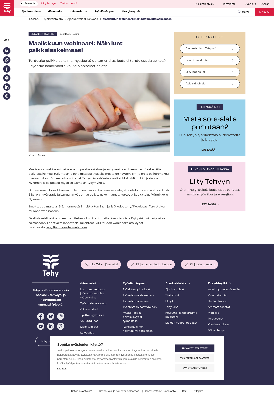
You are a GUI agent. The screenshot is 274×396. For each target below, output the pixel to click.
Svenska (250, 4)
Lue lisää (208, 150)
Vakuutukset (89, 321)
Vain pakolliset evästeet (195, 358)
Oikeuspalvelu (89, 309)
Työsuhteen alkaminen (138, 295)
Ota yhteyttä (218, 283)
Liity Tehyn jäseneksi (104, 264)
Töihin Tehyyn (217, 330)
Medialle (213, 313)
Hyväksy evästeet (195, 348)
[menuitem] (253, 4)
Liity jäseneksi (195, 72)
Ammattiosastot (219, 307)
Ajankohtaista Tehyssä (201, 48)
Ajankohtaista (53, 19)
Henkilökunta (217, 301)
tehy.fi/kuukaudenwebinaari (66, 227)
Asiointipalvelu (204, 4)
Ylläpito (198, 391)
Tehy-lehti (229, 4)
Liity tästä (208, 204)
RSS (185, 391)
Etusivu (34, 19)
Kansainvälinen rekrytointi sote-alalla (138, 329)
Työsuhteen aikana (136, 301)
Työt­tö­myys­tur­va (92, 315)
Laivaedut (87, 332)
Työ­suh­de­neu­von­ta (93, 303)
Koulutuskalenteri (198, 60)
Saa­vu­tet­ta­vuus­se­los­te (160, 391)
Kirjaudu (264, 12)
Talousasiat (215, 318)
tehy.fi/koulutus (136, 206)
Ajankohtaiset (174, 289)
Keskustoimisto (218, 295)
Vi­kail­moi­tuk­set (218, 324)
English (265, 4)
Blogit (169, 301)
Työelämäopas (134, 283)
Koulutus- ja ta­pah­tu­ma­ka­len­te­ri (181, 315)
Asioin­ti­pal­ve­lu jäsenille (224, 289)
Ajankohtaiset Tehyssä (82, 19)
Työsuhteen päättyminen (140, 307)
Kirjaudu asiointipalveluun (154, 264)
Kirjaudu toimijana (202, 264)
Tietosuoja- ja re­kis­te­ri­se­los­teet (119, 391)
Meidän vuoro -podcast (181, 322)
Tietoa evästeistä (82, 391)
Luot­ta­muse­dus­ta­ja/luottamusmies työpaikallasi (92, 293)
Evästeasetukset (195, 368)
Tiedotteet (172, 295)
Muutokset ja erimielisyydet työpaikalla (132, 317)
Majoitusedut (89, 327)
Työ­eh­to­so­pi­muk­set (136, 289)
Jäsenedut (88, 283)
